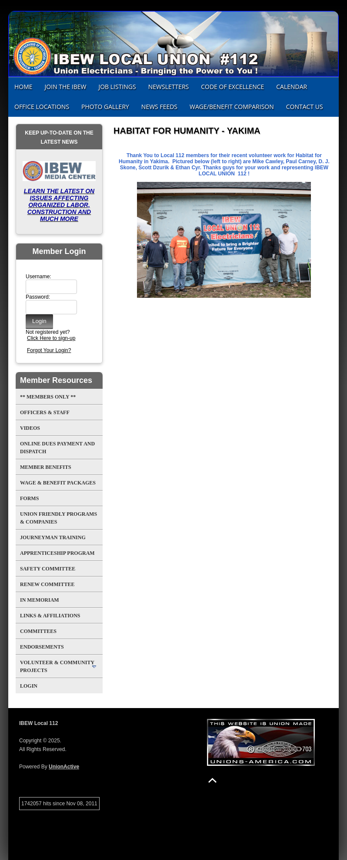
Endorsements (42, 647)
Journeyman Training (53, 537)
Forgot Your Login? (49, 350)
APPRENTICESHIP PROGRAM (57, 553)
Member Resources (56, 380)
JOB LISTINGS (117, 86)
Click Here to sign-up (51, 338)
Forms (29, 498)
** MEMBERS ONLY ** (48, 397)
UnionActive (64, 767)
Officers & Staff (45, 412)
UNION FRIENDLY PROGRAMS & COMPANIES (58, 518)
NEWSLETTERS (168, 86)
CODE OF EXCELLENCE (232, 86)
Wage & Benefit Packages (58, 483)
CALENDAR (291, 86)
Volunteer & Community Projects (57, 666)
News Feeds (159, 106)
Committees (38, 631)
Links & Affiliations (50, 616)
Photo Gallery (105, 106)
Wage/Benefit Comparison (232, 106)
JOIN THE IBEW (66, 86)
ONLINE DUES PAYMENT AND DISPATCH (57, 448)
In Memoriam (39, 600)
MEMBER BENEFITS (45, 467)
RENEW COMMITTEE (47, 584)
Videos (30, 428)
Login (28, 686)
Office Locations (41, 106)
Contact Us (304, 106)
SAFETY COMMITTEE (47, 569)
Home (23, 86)
